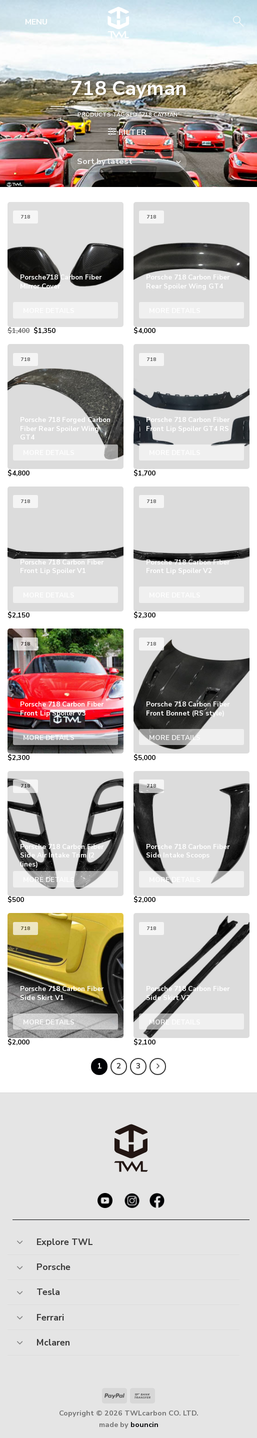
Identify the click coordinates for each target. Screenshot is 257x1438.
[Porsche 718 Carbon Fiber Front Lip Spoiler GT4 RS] (192, 406)
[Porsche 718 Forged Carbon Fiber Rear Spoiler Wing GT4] (66, 406)
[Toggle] (20, 1239)
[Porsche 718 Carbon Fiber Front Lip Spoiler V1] (66, 549)
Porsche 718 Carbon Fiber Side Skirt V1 (62, 993)
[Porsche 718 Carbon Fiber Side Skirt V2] (192, 975)
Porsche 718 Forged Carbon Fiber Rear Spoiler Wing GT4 (65, 429)
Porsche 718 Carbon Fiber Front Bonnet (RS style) (188, 709)
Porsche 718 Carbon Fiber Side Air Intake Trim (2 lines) (62, 855)
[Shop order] (128, 162)
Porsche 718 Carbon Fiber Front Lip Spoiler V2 (188, 567)
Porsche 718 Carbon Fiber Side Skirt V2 (188, 993)
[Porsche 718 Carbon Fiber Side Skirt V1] (66, 975)
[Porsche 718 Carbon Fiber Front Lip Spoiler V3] (66, 691)
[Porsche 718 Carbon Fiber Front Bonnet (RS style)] (192, 691)
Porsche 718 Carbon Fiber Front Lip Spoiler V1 (62, 567)
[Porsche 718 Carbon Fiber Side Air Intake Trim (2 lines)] (66, 833)
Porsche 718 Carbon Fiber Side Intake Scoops (188, 851)
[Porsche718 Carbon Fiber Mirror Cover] (66, 264)
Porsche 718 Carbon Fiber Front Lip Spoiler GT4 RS (188, 424)
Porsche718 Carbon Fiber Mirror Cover (61, 281)
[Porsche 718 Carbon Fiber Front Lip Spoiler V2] (192, 549)
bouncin (144, 1425)
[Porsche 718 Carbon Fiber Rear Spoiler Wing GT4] (192, 264)
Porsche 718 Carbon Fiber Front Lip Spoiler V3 (62, 709)
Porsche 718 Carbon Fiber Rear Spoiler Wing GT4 (188, 281)
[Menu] (29, 21)
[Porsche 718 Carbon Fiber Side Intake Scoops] (192, 833)
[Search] (238, 22)
